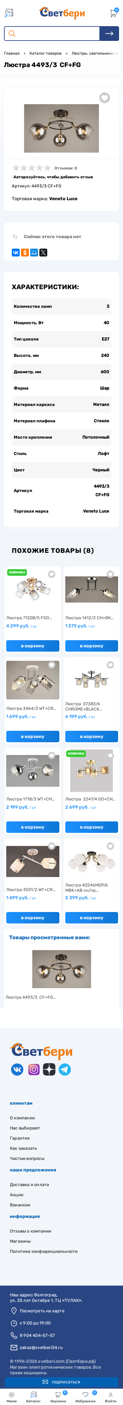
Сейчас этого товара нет (52, 236)
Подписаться (61, 1382)
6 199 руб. (80, 716)
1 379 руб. (80, 626)
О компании (22, 1117)
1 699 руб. (21, 716)
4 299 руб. (21, 626)
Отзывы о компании (30, 1231)
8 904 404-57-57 (37, 1335)
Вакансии (20, 1205)
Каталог (33, 1397)
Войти (110, 1397)
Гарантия (20, 1138)
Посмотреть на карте (42, 1310)
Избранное (86, 1396)
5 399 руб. (80, 898)
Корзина (59, 1396)
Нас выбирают (25, 1128)
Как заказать (23, 1148)
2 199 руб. (21, 807)
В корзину (32, 646)
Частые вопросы (27, 1158)
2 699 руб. (80, 807)
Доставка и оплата (29, 1184)
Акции (16, 1194)
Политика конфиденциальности (43, 1251)
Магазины (20, 1241)
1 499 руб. (21, 898)
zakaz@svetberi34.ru (41, 1347)
